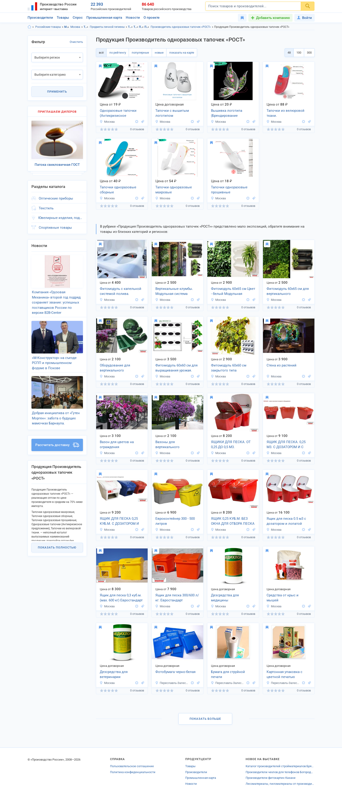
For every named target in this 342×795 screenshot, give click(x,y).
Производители (40, 18)
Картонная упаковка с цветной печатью (284, 674)
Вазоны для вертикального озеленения (167, 445)
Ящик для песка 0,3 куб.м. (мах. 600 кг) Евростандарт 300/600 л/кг (121, 598)
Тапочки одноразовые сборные (118, 190)
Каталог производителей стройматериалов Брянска (280, 766)
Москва (75, 27)
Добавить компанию (273, 18)
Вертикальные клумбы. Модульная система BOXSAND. (174, 292)
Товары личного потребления (86, 27)
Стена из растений (281, 365)
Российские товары (48, 27)
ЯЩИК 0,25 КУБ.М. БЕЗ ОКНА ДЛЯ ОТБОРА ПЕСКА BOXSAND (233, 522)
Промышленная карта (104, 18)
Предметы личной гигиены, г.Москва (146, 27)
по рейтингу (117, 52)
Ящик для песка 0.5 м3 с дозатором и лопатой (286, 521)
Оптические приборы (56, 198)
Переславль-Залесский (172, 683)
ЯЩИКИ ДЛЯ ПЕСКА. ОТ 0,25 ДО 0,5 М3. (231, 444)
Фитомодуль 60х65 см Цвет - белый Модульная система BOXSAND (233, 292)
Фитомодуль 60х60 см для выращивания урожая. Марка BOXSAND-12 (176, 368)
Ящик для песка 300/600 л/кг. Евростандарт (177, 598)
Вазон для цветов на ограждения (117, 444)
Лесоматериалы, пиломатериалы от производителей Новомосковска (280, 783)
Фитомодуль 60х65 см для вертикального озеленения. (288, 292)
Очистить (76, 42)
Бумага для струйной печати (228, 674)
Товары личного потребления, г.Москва (136, 27)
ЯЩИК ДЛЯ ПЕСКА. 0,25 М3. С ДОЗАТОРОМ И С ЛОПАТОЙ (286, 445)
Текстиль (46, 207)
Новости (133, 18)
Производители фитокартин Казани (271, 777)
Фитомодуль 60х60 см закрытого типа (228, 368)
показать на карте (181, 52)
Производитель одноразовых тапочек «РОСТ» (181, 27)
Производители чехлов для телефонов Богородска (280, 772)
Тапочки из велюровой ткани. (285, 113)
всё (101, 52)
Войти (304, 18)
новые (159, 52)
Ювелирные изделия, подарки (60, 217)
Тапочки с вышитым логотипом (172, 113)
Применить (57, 91)
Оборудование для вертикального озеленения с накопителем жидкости (119, 368)
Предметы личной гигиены (107, 27)
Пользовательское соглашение (132, 766)
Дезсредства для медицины (225, 598)
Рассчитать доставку (57, 442)
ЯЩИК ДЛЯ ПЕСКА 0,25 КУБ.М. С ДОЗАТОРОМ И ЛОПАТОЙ (119, 522)
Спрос (78, 18)
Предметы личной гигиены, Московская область (141, 27)
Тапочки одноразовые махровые (173, 190)
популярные (140, 52)
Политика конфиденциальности (132, 772)
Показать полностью (57, 544)
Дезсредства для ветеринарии (114, 674)
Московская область (66, 27)
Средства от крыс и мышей (282, 598)
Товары (63, 18)
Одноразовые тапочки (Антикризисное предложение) (118, 114)
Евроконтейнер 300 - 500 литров (175, 521)
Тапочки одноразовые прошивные (229, 190)
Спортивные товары (55, 227)
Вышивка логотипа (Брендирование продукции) (226, 114)
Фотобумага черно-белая (175, 672)
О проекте (151, 18)
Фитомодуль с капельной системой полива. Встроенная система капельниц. (120, 292)
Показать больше (205, 718)
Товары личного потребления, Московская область (130, 27)
